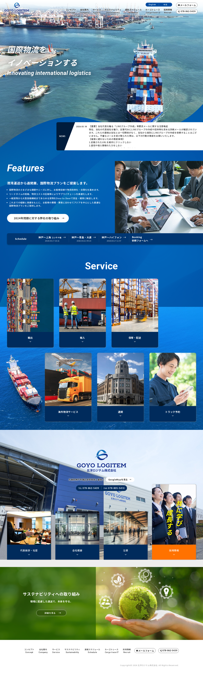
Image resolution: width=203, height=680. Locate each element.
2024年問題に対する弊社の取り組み (35, 218)
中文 (165, 4)
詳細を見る (44, 613)
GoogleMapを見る (118, 480)
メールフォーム (188, 5)
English (152, 4)
